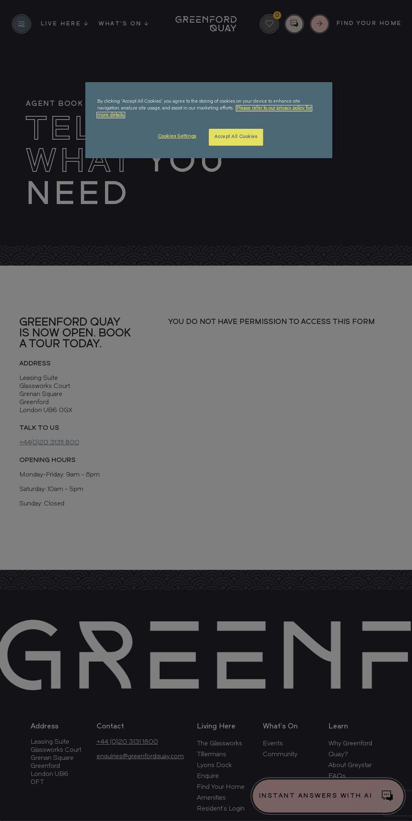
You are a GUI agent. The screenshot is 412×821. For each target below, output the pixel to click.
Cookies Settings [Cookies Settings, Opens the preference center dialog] (177, 136)
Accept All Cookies (235, 136)
